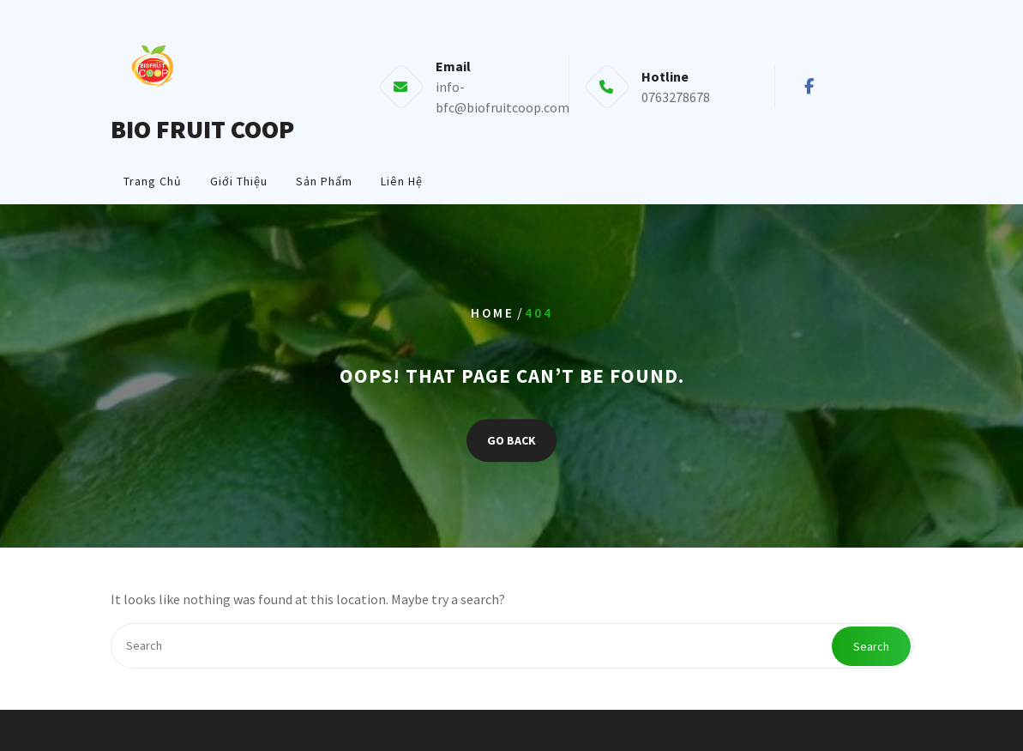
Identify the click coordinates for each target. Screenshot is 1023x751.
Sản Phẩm (324, 181)
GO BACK (511, 440)
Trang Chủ (152, 181)
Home (493, 314)
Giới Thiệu (239, 181)
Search (871, 646)
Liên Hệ (402, 181)
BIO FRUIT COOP (202, 128)
